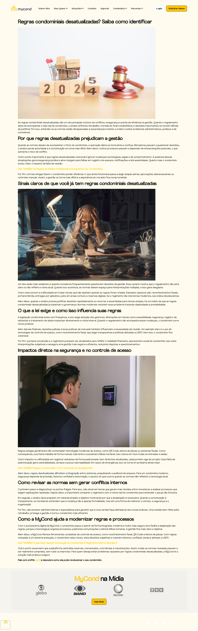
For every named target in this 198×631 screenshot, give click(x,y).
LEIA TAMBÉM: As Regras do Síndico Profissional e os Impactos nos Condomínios (60, 169)
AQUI (37, 560)
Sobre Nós (44, 8)
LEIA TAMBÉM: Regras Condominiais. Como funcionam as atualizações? (55, 468)
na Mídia (112, 579)
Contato (92, 8)
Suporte (105, 8)
